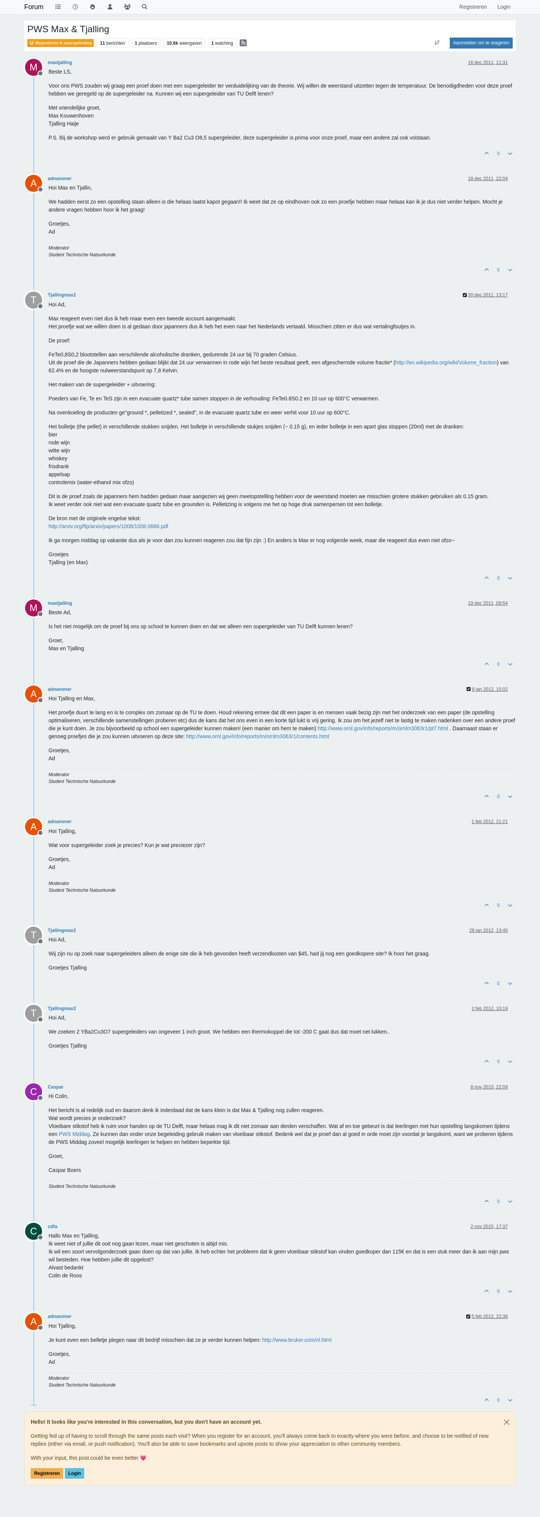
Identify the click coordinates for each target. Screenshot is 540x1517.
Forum (34, 7)
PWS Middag (74, 1134)
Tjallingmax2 (62, 295)
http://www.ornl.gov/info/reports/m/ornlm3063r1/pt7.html (383, 728)
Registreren (47, 1473)
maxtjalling (60, 62)
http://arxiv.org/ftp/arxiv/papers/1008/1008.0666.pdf (108, 526)
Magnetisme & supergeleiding (60, 43)
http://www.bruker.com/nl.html (296, 1340)
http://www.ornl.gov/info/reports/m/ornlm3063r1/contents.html (257, 736)
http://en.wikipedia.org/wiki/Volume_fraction (446, 362)
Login (74, 1473)
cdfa (52, 1226)
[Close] (506, 1422)
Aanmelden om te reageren (481, 42)
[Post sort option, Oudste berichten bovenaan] (437, 43)
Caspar (56, 1087)
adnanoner (60, 178)
